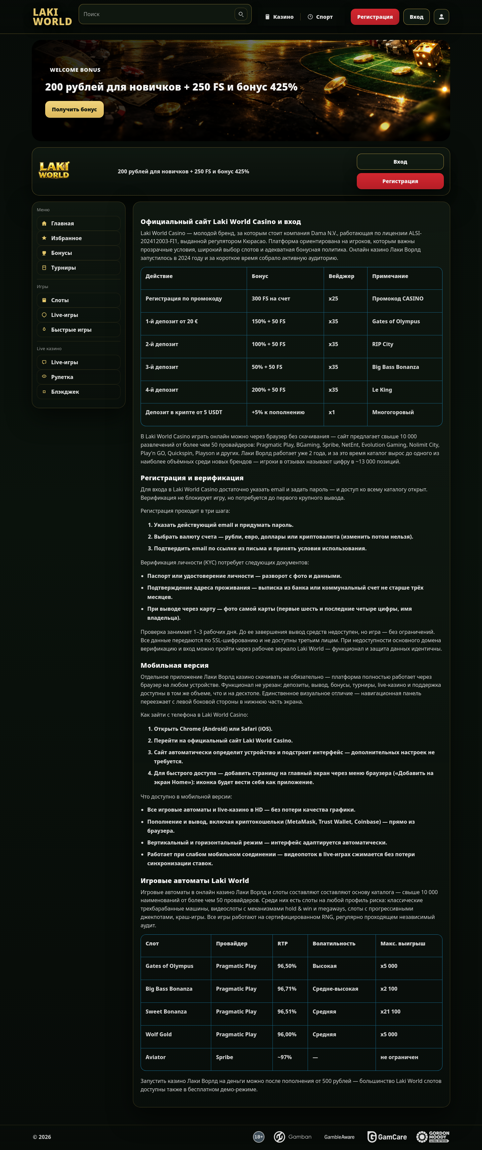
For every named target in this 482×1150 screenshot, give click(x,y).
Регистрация (375, 16)
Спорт (320, 16)
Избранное (61, 238)
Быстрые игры (66, 329)
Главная (57, 223)
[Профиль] (441, 16)
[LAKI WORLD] (53, 16)
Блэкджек (60, 391)
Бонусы (56, 253)
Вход (416, 16)
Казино (279, 16)
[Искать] (241, 14)
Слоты (55, 300)
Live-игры (59, 315)
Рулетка (57, 377)
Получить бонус (74, 109)
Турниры (58, 267)
